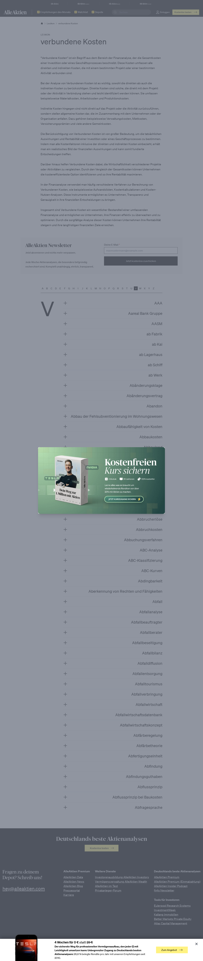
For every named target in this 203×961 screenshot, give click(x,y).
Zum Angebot (172, 949)
